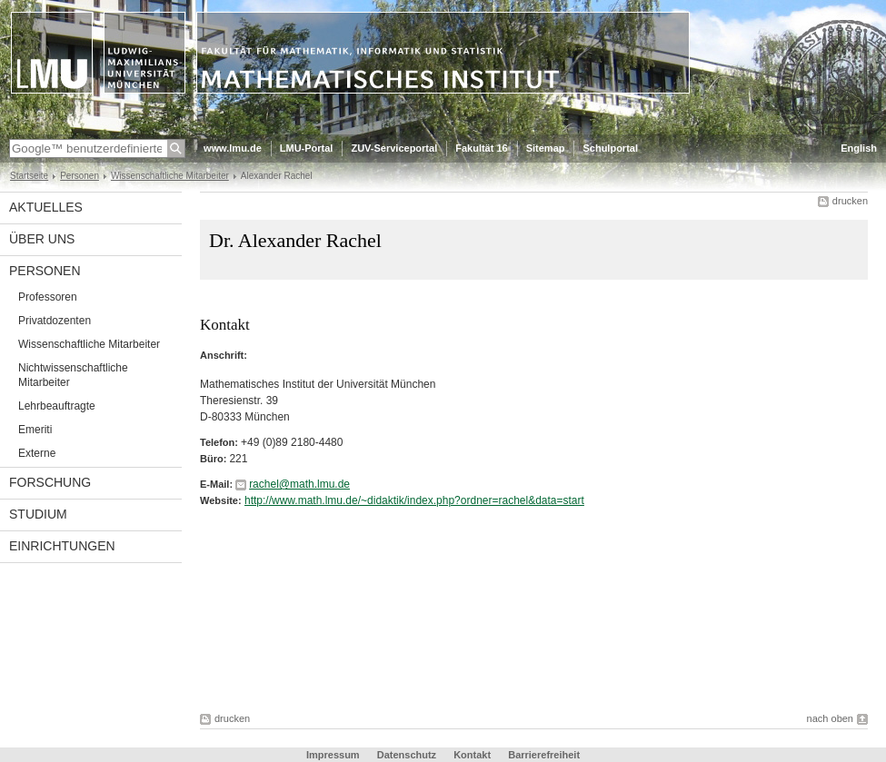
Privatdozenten (54, 320)
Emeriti (35, 429)
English (859, 148)
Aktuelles (46, 207)
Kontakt (472, 754)
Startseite (29, 176)
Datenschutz (406, 754)
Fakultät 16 (481, 148)
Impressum (333, 754)
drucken (850, 200)
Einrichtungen (62, 546)
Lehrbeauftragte (56, 406)
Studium (38, 514)
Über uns (42, 239)
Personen (79, 176)
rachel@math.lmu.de (299, 484)
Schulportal (610, 148)
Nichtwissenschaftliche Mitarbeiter (73, 375)
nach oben (830, 718)
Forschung (50, 482)
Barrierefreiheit (544, 754)
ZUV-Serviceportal (394, 148)
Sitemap (545, 148)
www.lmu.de (233, 148)
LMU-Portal (306, 148)
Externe (36, 453)
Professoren (47, 297)
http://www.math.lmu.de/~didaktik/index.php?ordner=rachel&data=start (414, 500)
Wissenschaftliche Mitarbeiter (170, 176)
